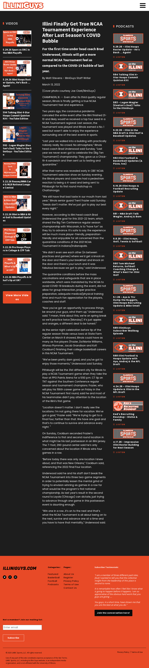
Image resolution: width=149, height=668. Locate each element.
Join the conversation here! (113, 612)
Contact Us (70, 588)
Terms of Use (71, 584)
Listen (120, 57)
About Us (69, 574)
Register (68, 577)
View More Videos (17, 297)
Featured (53, 574)
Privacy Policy (71, 581)
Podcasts (53, 584)
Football (52, 581)
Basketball (54, 577)
